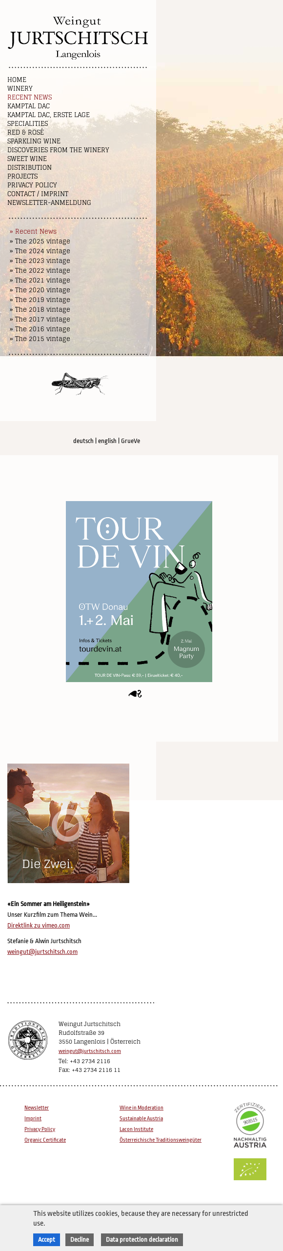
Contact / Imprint (37, 194)
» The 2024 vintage (40, 251)
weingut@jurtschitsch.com (42, 951)
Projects (22, 176)
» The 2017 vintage (40, 319)
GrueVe (130, 440)
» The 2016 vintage (40, 329)
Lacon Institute (136, 1129)
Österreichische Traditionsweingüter (161, 1140)
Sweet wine (27, 158)
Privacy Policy (32, 185)
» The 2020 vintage (40, 290)
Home (16, 79)
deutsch (83, 440)
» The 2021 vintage (40, 280)
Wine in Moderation (141, 1108)
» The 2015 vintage (40, 338)
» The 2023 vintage (40, 260)
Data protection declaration (142, 1239)
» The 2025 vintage (40, 241)
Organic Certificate (45, 1140)
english (107, 440)
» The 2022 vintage (40, 270)
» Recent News (33, 231)
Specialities (27, 123)
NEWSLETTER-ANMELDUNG (49, 202)
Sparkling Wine (34, 141)
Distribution (29, 167)
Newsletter (36, 1108)
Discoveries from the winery (58, 150)
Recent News (29, 97)
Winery (20, 88)
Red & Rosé (25, 132)
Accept (46, 1239)
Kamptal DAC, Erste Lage (48, 115)
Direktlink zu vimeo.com (38, 925)
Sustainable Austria (141, 1118)
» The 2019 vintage (40, 299)
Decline (79, 1239)
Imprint (32, 1118)
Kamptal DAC (28, 106)
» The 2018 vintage (40, 309)
